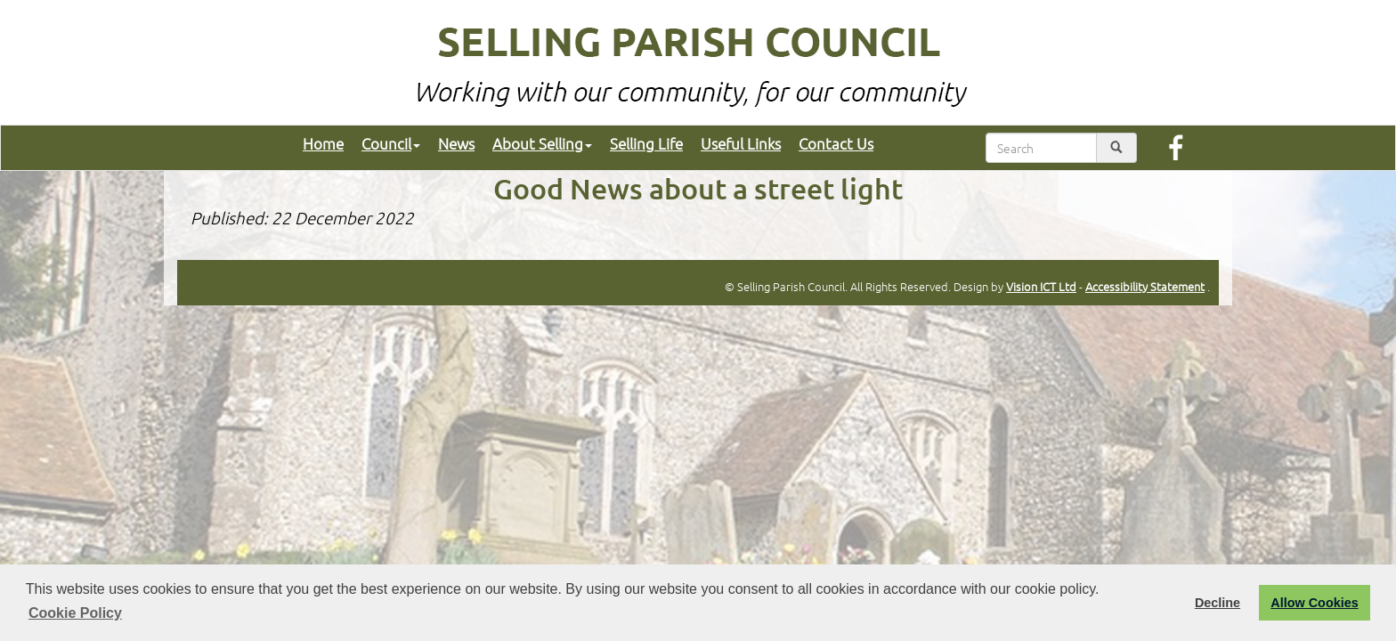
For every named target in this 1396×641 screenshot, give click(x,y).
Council (390, 143)
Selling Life (646, 143)
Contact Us (836, 143)
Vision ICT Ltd (1041, 286)
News (456, 143)
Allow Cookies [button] (1314, 603)
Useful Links (741, 143)
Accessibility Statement (1145, 286)
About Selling (542, 143)
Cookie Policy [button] (75, 613)
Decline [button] (1217, 603)
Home (323, 143)
